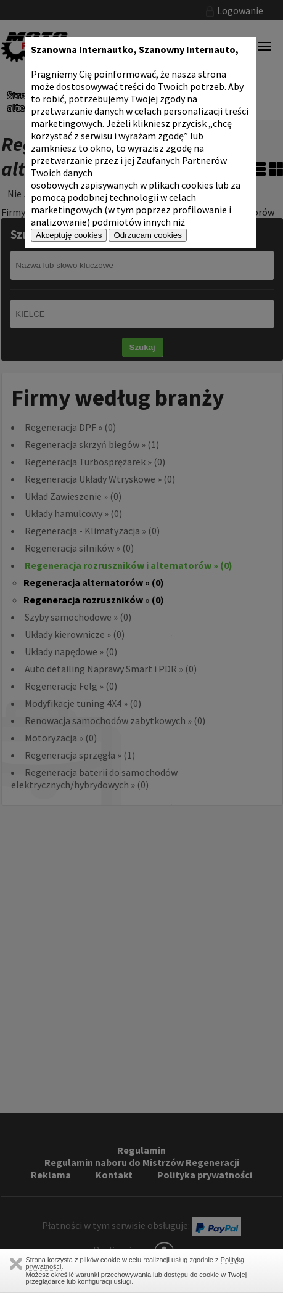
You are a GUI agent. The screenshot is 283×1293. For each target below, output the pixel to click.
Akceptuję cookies (69, 235)
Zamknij (16, 1264)
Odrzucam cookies (147, 235)
